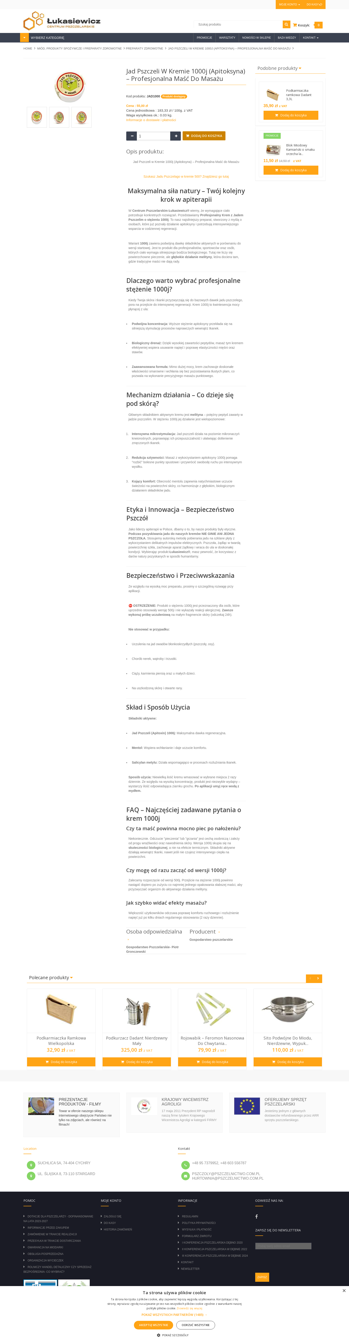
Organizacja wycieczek (45, 1260)
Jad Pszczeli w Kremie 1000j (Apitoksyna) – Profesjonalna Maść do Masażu (229, 48)
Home (27, 48)
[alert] (174, 1314)
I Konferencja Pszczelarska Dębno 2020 (212, 1242)
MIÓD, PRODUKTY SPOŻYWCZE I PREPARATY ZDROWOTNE (79, 48)
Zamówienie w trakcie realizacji (52, 1234)
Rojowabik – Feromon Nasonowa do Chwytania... (212, 1040)
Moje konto (289, 4)
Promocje (204, 37)
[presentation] (289, 1258)
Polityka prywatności (199, 1223)
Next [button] (318, 978)
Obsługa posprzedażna (45, 1254)
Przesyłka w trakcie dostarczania (54, 1240)
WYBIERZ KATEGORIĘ (47, 38)
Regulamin (190, 1216)
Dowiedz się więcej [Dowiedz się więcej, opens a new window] (189, 1308)
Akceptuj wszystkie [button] (153, 1325)
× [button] (344, 1291)
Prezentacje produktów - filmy (80, 1101)
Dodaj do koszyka (206, 136)
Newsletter (190, 1268)
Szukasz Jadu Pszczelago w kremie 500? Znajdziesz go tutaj (186, 176)
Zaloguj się (113, 1216)
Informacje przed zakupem (48, 1227)
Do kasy (314, 4)
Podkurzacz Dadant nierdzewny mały (137, 1040)
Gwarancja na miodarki (45, 1247)
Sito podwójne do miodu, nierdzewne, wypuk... (288, 1040)
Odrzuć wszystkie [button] (195, 1325)
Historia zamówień (118, 1229)
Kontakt (187, 1262)
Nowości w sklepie (256, 37)
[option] (61, 1029)
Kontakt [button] (311, 37)
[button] (174, 1314)
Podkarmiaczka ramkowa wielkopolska (61, 1040)
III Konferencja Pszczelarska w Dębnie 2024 (215, 1255)
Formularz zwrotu (196, 1236)
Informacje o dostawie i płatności (151, 120)
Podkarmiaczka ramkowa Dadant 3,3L (299, 94)
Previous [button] (310, 978)
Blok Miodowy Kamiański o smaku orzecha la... (300, 149)
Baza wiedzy (287, 37)
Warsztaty (227, 37)
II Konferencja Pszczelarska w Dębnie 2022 (214, 1249)
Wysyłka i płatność (196, 1229)
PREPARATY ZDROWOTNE (144, 48)
